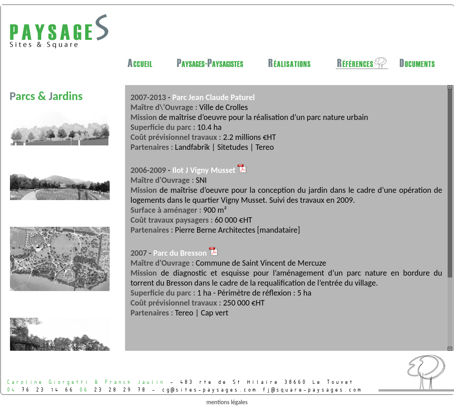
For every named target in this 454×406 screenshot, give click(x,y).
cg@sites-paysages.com (208, 389)
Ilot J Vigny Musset (209, 170)
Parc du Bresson (185, 253)
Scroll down (450, 349)
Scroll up (450, 87)
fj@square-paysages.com (312, 389)
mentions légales (227, 402)
